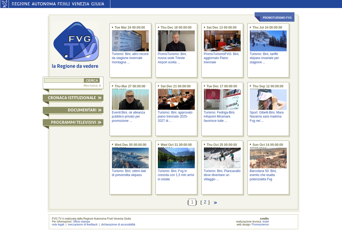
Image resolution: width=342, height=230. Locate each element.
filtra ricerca (92, 85)
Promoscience (260, 224)
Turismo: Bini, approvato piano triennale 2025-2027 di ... (175, 117)
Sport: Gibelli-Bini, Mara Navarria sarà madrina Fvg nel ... (267, 117)
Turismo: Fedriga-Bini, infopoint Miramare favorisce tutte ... (219, 117)
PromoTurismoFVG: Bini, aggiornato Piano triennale (221, 58)
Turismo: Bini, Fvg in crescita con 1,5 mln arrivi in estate (176, 175)
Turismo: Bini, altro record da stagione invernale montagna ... (130, 58)
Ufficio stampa (81, 221)
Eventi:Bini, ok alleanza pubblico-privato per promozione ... (128, 117)
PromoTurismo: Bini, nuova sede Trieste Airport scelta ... (172, 58)
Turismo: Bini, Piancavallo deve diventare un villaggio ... (222, 175)
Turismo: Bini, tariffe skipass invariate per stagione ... (264, 58)
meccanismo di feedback (83, 224)
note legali (58, 224)
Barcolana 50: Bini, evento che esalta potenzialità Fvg (263, 175)
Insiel (266, 221)
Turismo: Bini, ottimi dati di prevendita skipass (129, 173)
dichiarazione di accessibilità (118, 224)
